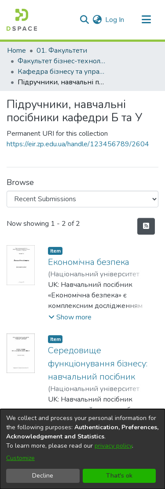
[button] (70, 317)
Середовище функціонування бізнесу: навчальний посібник (97, 363)
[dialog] (82, 449)
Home (16, 50)
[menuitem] (97, 19)
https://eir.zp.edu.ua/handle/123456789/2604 (78, 144)
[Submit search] (84, 19)
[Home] (22, 20)
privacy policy (113, 446)
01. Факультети (62, 50)
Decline (42, 475)
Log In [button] (115, 20)
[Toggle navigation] (146, 19)
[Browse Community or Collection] (82, 199)
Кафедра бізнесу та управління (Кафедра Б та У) (62, 71)
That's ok (119, 475)
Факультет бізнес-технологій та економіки (62, 61)
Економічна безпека (88, 262)
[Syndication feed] (146, 226)
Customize (20, 458)
